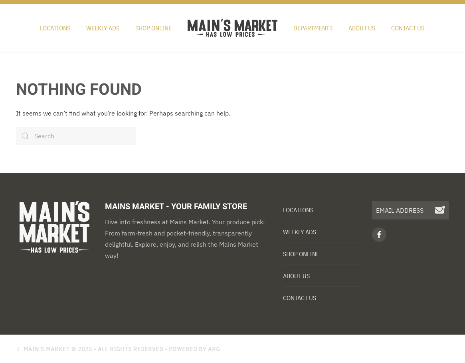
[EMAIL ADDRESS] (410, 210)
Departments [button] (312, 28)
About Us (361, 28)
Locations (55, 28)
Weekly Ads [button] (102, 28)
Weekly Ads (299, 232)
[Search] (76, 136)
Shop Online (153, 28)
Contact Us (407, 28)
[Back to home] (232, 28)
